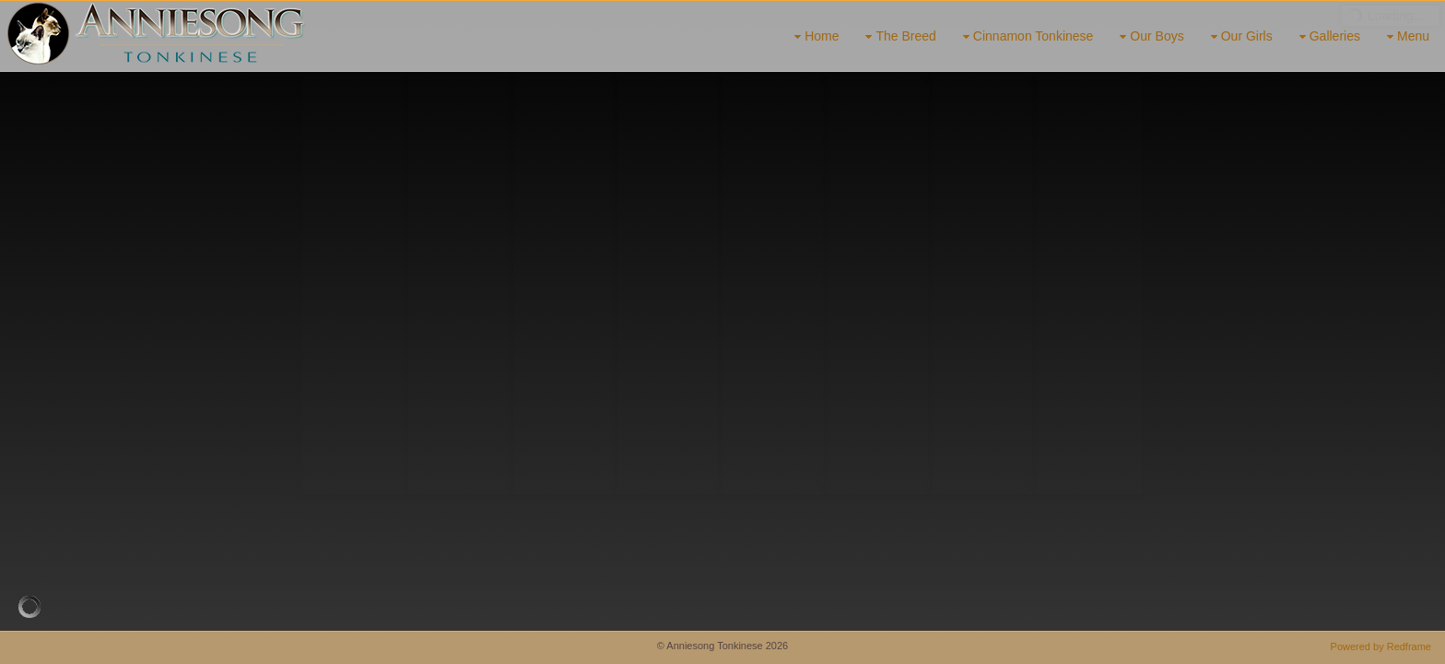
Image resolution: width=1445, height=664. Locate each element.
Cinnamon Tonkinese (1026, 36)
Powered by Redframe (1381, 646)
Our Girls (1239, 36)
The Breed (898, 36)
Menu (1405, 36)
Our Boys (1149, 36)
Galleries (1327, 36)
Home (814, 36)
